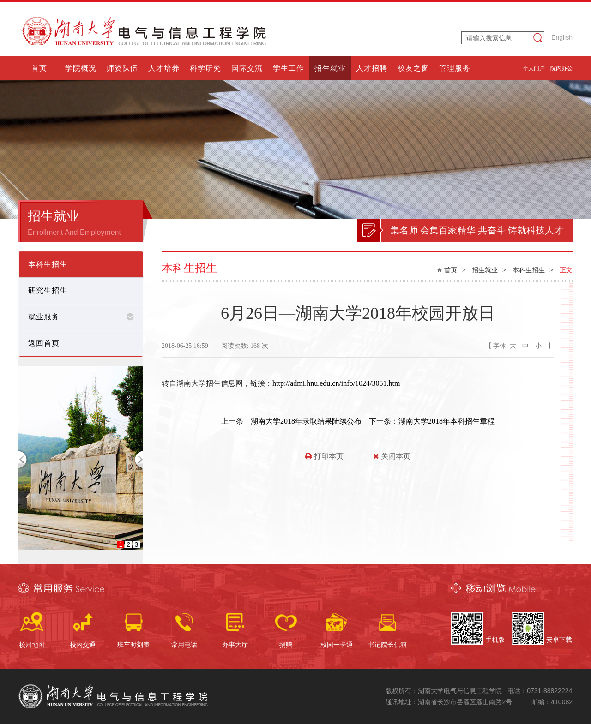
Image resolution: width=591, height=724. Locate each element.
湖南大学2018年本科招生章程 (446, 421)
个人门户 (534, 68)
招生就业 (485, 270)
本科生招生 (529, 270)
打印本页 (324, 456)
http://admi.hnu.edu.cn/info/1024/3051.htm (336, 383)
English (562, 37)
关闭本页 (391, 456)
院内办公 (561, 68)
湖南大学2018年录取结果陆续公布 (306, 421)
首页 (450, 270)
